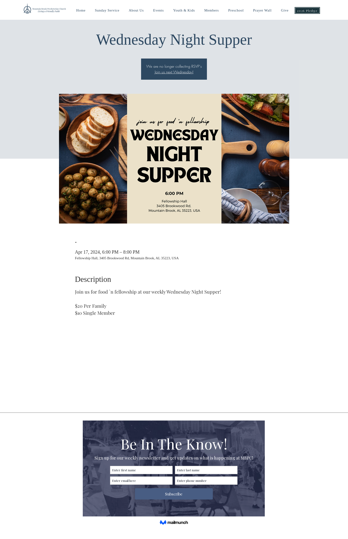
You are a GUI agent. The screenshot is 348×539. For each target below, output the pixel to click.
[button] (184, 10)
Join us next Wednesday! (174, 72)
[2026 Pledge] (307, 10)
